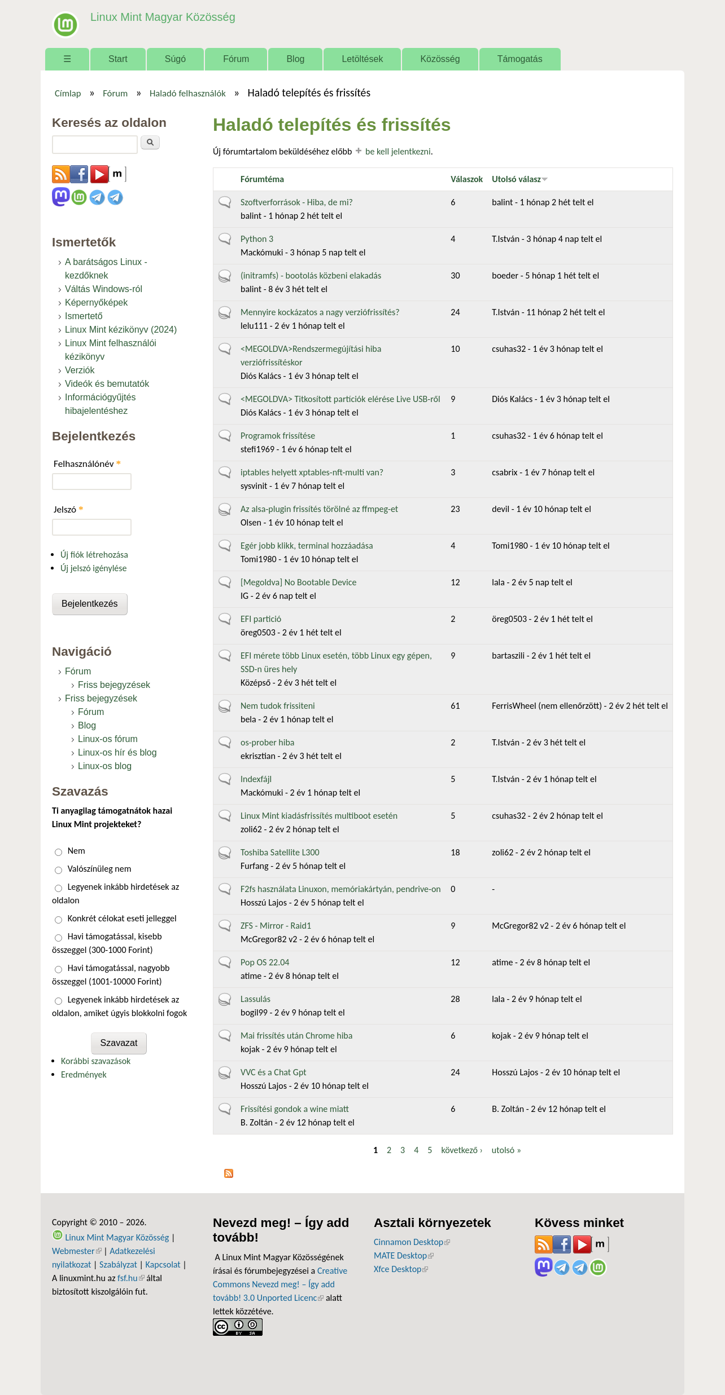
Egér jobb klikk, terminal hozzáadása (307, 545)
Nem (76, 850)
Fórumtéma (262, 179)
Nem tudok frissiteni (278, 705)
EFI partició (261, 618)
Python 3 (257, 238)
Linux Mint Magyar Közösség (159, 17)
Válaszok (467, 179)
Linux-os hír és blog (117, 752)
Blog (295, 59)
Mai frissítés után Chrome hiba (296, 1035)
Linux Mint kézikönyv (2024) (121, 329)
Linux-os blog (105, 766)
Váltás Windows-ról (103, 289)
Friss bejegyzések (114, 685)
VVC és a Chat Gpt (274, 1072)
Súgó (175, 59)
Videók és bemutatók (107, 384)
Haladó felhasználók (188, 93)
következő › (461, 1150)
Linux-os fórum (108, 739)
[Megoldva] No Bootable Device (298, 582)
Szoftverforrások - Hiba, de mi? (297, 202)
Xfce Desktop (401, 1269)
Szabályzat (118, 1264)
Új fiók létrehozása (94, 554)
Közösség (440, 59)
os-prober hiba (267, 742)
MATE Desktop (404, 1255)
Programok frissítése (278, 435)
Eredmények (84, 1074)
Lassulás (255, 999)
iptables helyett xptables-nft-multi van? (312, 472)
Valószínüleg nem (100, 868)
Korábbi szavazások (95, 1061)
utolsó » (506, 1150)
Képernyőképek (96, 302)
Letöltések (362, 59)
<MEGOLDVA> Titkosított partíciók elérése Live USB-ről (340, 399)
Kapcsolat (163, 1264)
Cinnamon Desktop (412, 1242)
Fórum (236, 59)
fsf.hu (130, 1278)
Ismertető (84, 316)
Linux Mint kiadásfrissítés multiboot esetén (319, 815)
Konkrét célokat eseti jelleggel (122, 918)
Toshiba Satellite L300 (280, 852)
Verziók (79, 370)
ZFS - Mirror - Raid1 (276, 925)
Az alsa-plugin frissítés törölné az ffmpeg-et (319, 509)
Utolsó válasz (520, 179)
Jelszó (69, 509)
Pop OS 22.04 (265, 962)
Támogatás (520, 59)
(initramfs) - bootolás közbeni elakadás (311, 275)
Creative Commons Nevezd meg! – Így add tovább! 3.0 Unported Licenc (280, 1284)
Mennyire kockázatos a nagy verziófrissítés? (320, 312)
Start (118, 59)
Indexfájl (256, 779)
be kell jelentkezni (398, 151)
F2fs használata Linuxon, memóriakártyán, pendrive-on (341, 889)
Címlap (68, 93)
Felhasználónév (87, 464)
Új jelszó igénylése (93, 568)
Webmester (77, 1251)
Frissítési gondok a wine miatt (295, 1108)
